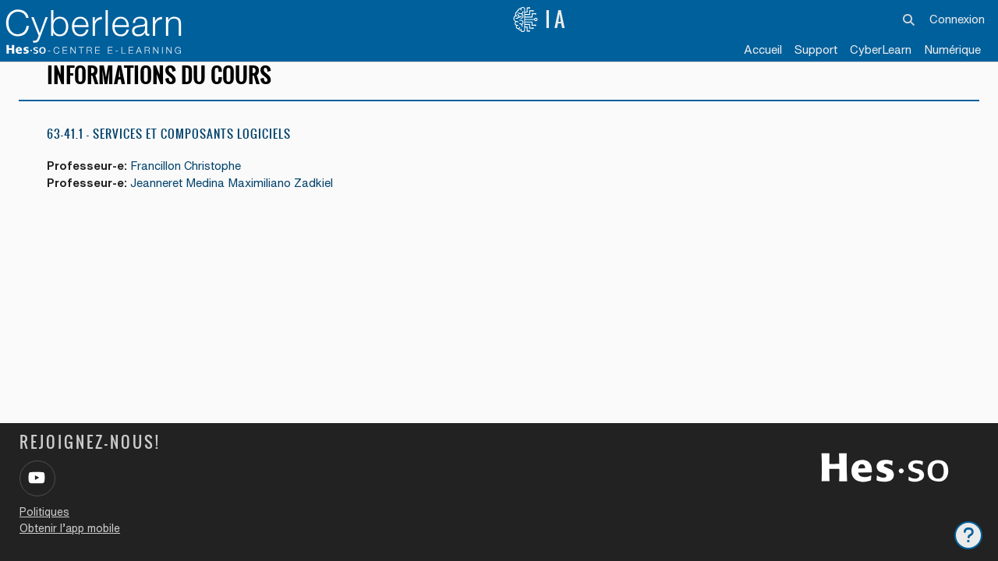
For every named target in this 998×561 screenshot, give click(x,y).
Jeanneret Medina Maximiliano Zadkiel (234, 197)
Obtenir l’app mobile (69, 528)
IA (540, 19)
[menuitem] (881, 50)
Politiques (44, 511)
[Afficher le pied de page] (968, 535)
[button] (909, 19)
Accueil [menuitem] (763, 49)
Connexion (957, 19)
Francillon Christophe (188, 179)
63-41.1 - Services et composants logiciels (169, 148)
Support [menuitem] (816, 49)
